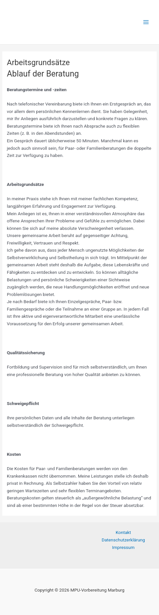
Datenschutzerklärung (123, 539)
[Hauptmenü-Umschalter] (146, 22)
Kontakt (123, 532)
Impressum (123, 547)
